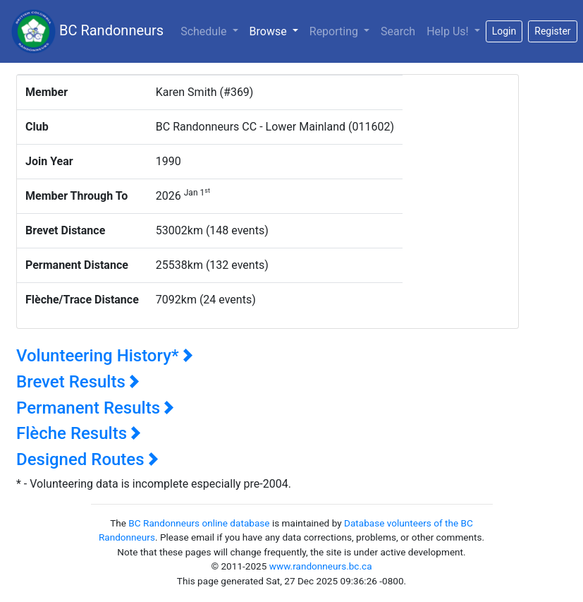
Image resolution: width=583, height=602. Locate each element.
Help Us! (448, 31)
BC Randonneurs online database (198, 523)
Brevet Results (78, 382)
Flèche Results (78, 433)
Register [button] (552, 31)
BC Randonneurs (87, 31)
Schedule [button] (204, 31)
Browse (277, 30)
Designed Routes (87, 459)
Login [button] (504, 31)
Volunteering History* (104, 356)
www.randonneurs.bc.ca (320, 566)
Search (398, 31)
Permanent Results (95, 408)
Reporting (335, 31)
